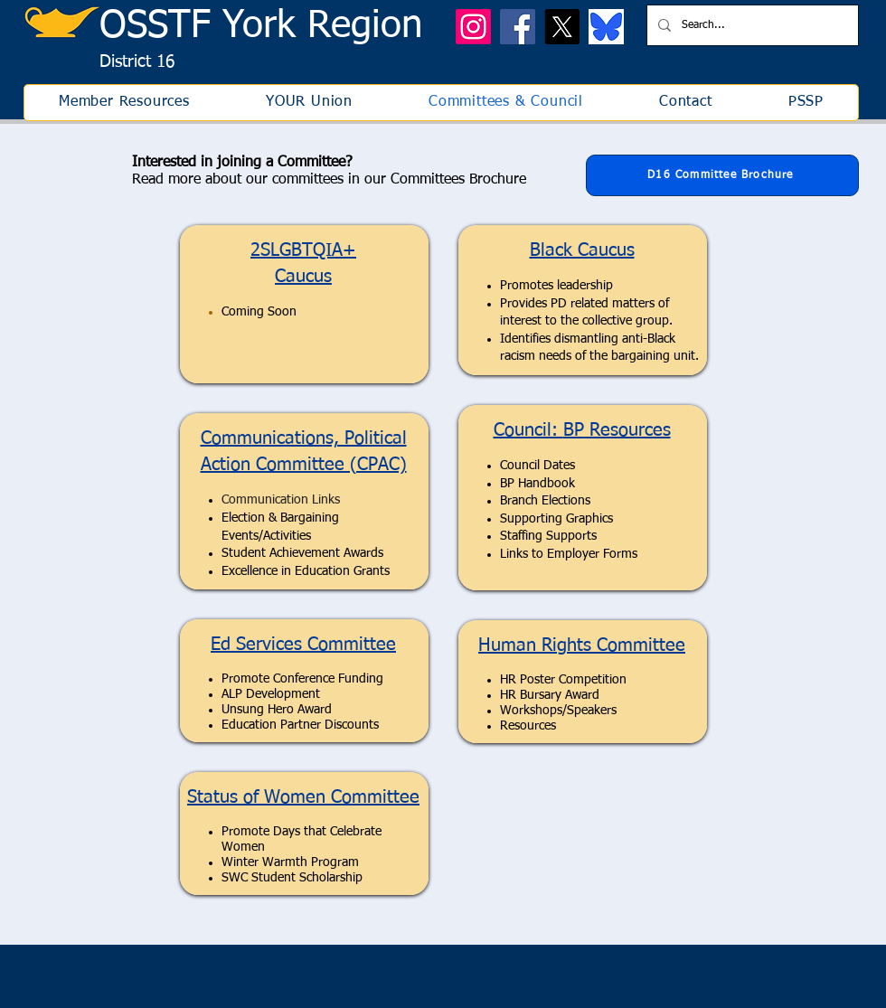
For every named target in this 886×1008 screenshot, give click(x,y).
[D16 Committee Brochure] (722, 175)
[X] (562, 26)
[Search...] (751, 25)
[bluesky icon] (606, 26)
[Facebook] (517, 26)
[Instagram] (473, 26)
